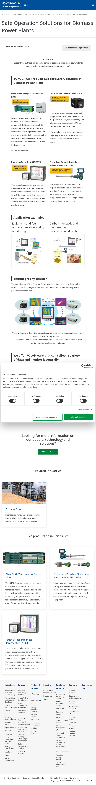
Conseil (33, 704)
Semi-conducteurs (9, 759)
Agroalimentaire (10, 728)
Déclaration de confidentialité (33, 778)
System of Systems (59, 713)
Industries (10, 685)
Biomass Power (14, 509)
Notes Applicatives (37, 14)
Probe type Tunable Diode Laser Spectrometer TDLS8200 (71, 576)
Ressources (22, 14)
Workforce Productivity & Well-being (23, 693)
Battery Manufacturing (10, 748)
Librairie (13, 14)
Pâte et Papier (10, 731)
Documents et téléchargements (49, 692)
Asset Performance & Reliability (22, 705)
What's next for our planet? (60, 696)
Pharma (7, 755)
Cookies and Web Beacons (57, 778)
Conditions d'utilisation (12, 778)
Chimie (7, 711)
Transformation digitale (62, 721)
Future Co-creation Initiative (60, 757)
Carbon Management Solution (22, 746)
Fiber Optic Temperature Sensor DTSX (23, 576)
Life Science (35, 720)
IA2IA (58, 717)
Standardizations (62, 752)
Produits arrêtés (34, 732)
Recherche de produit (74, 707)
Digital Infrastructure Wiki (61, 764)
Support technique (72, 692)
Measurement (36, 701)
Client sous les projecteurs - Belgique (73, 725)
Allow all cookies (78, 417)
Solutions (22, 685)
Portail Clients (74, 712)
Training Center (72, 702)
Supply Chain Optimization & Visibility (22, 729)
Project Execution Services (34, 709)
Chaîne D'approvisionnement (12, 706)
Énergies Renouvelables (10, 718)
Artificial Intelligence (60, 727)
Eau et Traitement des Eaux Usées (9, 740)
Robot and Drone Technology (60, 735)
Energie (7, 714)
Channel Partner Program (72, 734)
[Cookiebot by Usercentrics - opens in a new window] (82, 366)
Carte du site (74, 778)
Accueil (4, 14)
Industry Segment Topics (59, 703)
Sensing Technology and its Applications (60, 743)
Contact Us (48, 451)
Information (35, 694)
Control (33, 697)
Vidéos (45, 699)
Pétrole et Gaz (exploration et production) (10, 693)
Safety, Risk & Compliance (23, 699)
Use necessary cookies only (48, 417)
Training (34, 728)
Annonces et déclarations (35, 724)
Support (73, 685)
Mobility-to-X (9, 752)
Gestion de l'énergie (22, 752)
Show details (83, 410)
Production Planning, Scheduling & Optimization (22, 737)
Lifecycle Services (34, 715)
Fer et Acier (9, 734)
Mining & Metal (8, 723)
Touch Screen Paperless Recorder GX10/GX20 (18, 641)
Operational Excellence (22, 712)
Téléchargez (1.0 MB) (76, 47)
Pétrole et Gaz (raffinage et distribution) (10, 700)
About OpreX (60, 709)
